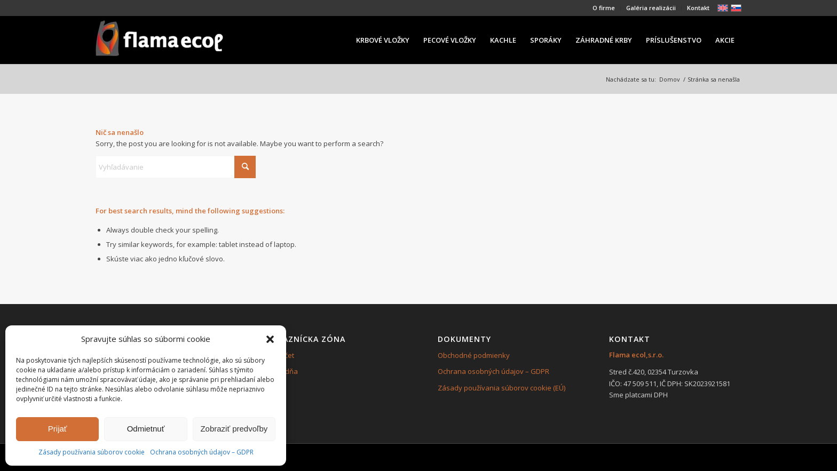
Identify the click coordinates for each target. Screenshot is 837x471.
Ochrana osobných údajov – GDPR (202, 452)
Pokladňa (282, 371)
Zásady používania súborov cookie (91, 452)
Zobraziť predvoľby (233, 428)
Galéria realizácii (651, 8)
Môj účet (280, 355)
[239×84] (159, 40)
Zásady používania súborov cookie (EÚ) (501, 388)
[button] (270, 339)
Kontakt (698, 8)
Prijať (57, 428)
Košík (275, 388)
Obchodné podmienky (474, 355)
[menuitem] (604, 8)
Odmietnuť (146, 428)
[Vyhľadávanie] (176, 167)
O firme (604, 8)
